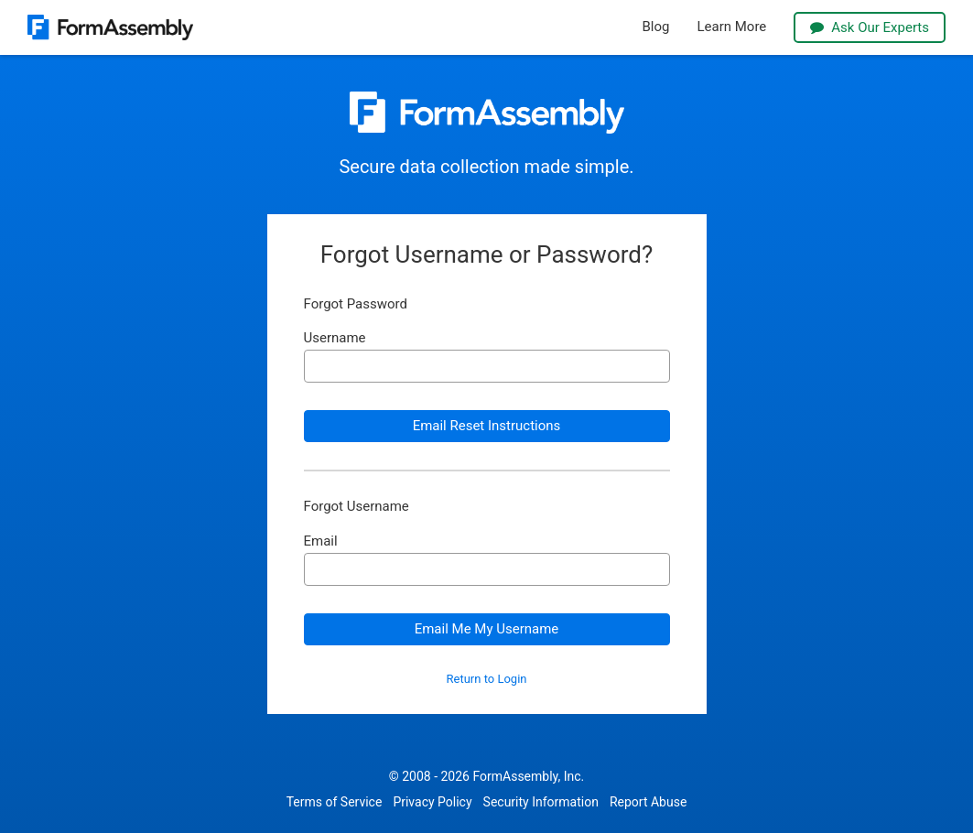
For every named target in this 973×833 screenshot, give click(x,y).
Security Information (541, 802)
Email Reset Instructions (487, 425)
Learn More (731, 27)
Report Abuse (648, 802)
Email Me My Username (487, 629)
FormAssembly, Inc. (528, 776)
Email (321, 541)
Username (335, 338)
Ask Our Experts (869, 27)
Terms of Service (334, 802)
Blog (656, 27)
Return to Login (487, 679)
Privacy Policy (432, 802)
